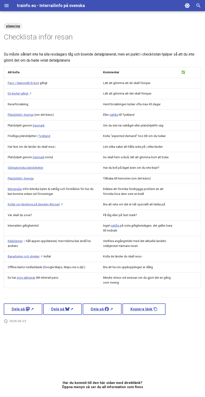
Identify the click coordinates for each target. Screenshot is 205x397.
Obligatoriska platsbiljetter (25, 167)
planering (13, 26)
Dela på (21, 309)
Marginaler (15, 189)
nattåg (113, 114)
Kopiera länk (144, 309)
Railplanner (15, 241)
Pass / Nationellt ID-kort (23, 83)
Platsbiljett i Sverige (21, 114)
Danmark (38, 125)
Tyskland (44, 136)
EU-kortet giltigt (18, 93)
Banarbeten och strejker (24, 256)
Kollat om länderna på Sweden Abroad (34, 204)
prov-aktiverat (26, 277)
